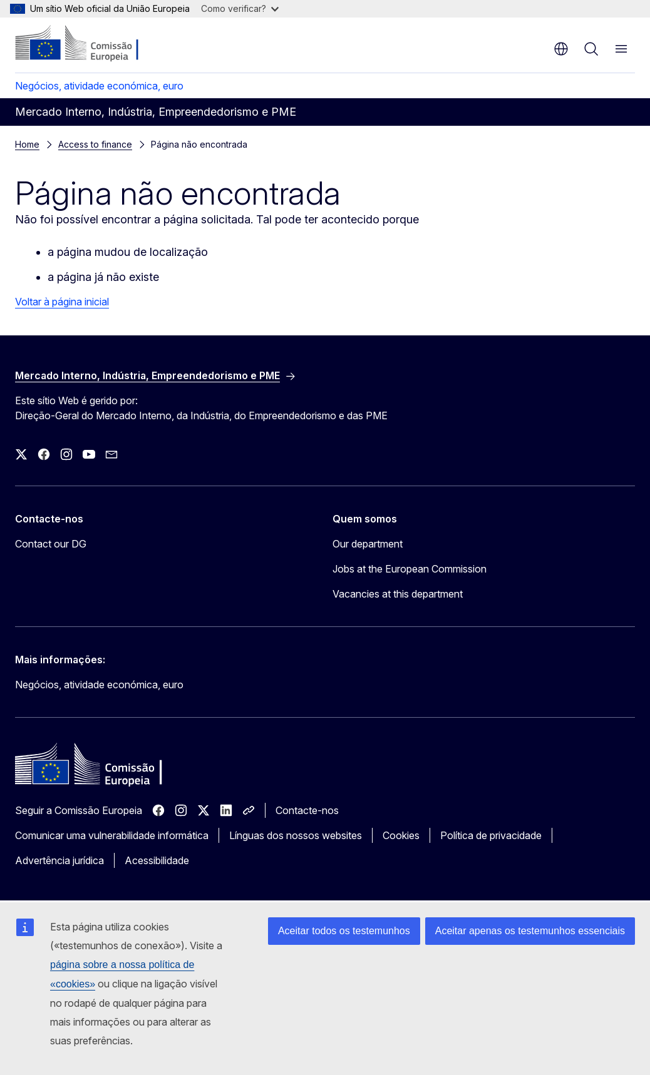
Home (27, 144)
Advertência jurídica (59, 860)
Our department (368, 544)
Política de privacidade (491, 835)
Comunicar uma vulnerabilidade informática (112, 835)
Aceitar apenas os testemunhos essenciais (530, 930)
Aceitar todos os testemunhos (344, 930)
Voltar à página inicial (62, 301)
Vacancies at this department (398, 594)
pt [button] (561, 48)
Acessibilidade (157, 860)
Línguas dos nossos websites (295, 835)
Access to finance (95, 144)
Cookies (401, 835)
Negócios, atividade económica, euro (99, 85)
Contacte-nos (307, 810)
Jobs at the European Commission (410, 569)
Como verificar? (240, 8)
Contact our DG (50, 544)
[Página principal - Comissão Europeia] (91, 44)
